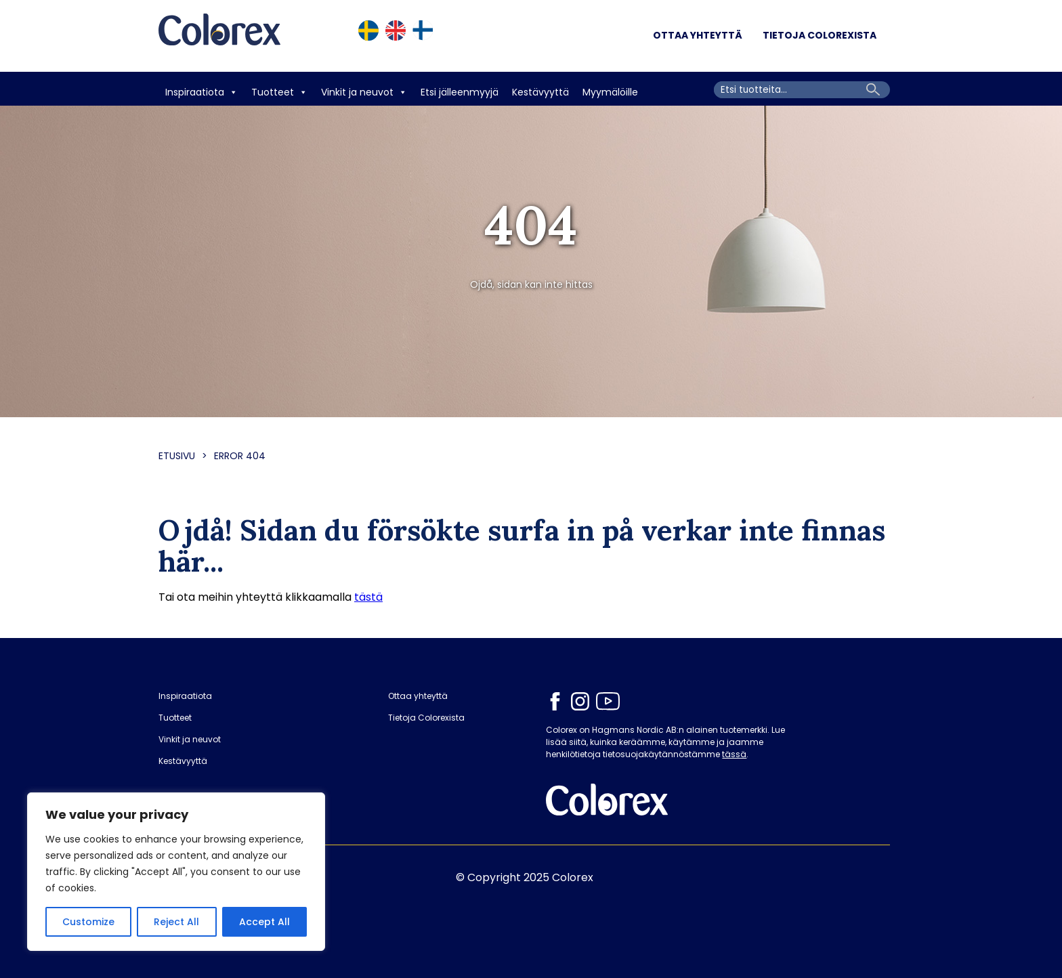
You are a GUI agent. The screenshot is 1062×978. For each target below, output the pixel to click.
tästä (368, 597)
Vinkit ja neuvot (364, 92)
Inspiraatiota (201, 92)
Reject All (176, 922)
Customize (88, 922)
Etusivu (176, 456)
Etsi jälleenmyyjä (459, 92)
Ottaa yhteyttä (697, 35)
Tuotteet (279, 92)
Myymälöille (610, 92)
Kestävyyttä (540, 92)
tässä (734, 754)
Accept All (264, 922)
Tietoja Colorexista (819, 35)
